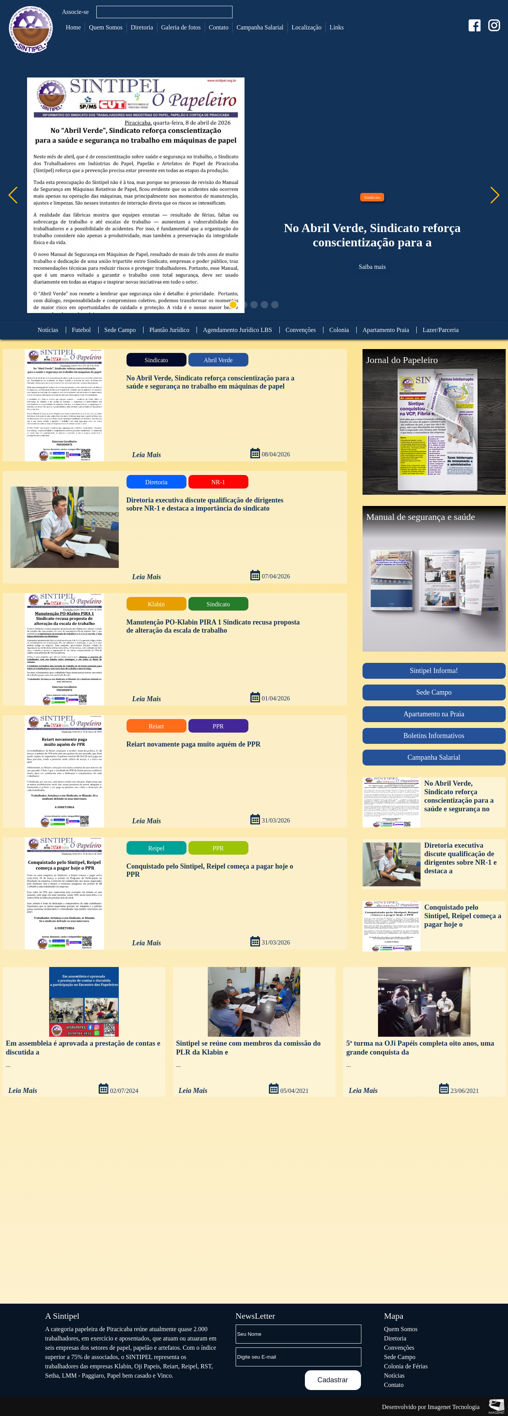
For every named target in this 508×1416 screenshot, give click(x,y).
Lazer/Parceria (440, 330)
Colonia (339, 330)
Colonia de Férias (406, 1366)
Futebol (81, 330)
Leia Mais (146, 455)
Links (337, 27)
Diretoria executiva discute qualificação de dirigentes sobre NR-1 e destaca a (460, 858)
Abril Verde (218, 360)
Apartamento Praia (386, 330)
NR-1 (218, 482)
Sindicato (372, 197)
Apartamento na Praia (434, 714)
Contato (219, 27)
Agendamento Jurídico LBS (237, 330)
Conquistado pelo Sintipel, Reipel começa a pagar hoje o (462, 915)
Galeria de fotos (181, 27)
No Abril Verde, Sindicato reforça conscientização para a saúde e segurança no (459, 796)
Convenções (301, 330)
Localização (307, 27)
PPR (218, 726)
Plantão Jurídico (169, 330)
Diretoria (142, 27)
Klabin (156, 604)
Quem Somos (106, 27)
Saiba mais (372, 266)
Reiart (156, 726)
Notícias (48, 330)
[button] (495, 195)
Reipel (156, 848)
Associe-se (75, 12)
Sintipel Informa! (434, 670)
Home (73, 27)
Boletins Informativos (434, 736)
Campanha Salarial (259, 27)
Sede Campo (120, 330)
